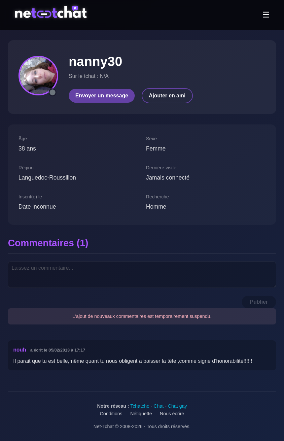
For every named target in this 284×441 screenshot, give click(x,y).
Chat (158, 406)
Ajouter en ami (167, 95)
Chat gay (177, 406)
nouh (19, 350)
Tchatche (140, 406)
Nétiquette (141, 413)
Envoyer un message (101, 95)
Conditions (111, 413)
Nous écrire (172, 413)
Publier (259, 302)
